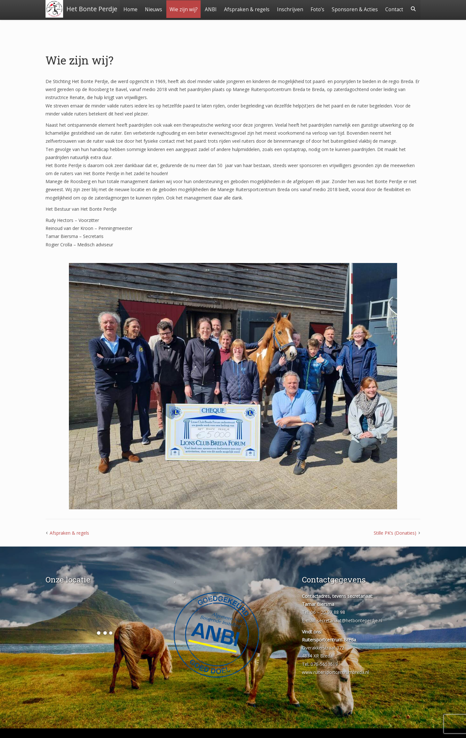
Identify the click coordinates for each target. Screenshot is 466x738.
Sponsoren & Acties (380, 8)
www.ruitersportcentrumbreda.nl (335, 672)
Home (153, 8)
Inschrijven (314, 8)
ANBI (234, 8)
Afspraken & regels (271, 8)
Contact (394, 26)
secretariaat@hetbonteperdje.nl (349, 620)
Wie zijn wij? (207, 8)
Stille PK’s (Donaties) (395, 533)
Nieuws (176, 8)
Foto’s (342, 8)
